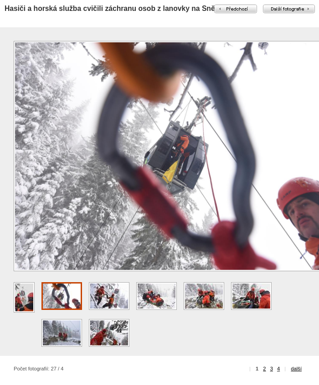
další (296, 368)
